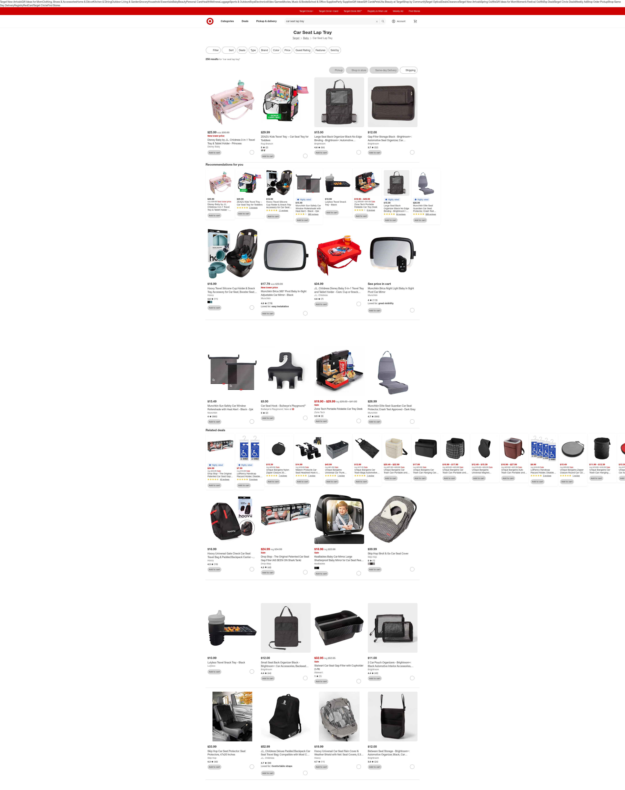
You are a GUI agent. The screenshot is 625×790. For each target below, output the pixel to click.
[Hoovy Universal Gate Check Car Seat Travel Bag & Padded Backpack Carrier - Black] (232, 555)
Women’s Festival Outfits (530, 1)
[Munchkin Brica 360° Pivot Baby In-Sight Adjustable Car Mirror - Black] (286, 293)
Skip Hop (372, 556)
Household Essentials (160, 1)
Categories (228, 21)
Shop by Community (414, 1)
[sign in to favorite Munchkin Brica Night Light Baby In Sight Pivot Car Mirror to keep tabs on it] (412, 310)
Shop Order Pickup (597, 1)
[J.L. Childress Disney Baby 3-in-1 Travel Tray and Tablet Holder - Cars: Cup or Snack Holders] (339, 290)
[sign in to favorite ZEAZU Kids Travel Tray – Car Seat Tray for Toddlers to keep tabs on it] (305, 156)
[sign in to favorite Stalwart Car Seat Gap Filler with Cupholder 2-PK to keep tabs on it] (359, 681)
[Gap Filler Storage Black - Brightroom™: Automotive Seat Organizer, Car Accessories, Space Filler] (393, 138)
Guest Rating (303, 50)
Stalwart (318, 672)
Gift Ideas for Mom (32, 1)
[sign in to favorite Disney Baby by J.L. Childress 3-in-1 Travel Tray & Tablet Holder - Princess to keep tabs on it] (252, 152)
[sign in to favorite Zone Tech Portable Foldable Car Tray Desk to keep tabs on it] (359, 421)
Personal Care (194, 1)
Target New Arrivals (11, 1)
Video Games (274, 1)
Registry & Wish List (377, 11)
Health (206, 1)
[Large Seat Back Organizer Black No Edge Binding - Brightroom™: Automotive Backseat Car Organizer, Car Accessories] (339, 138)
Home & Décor (85, 1)
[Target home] (210, 21)
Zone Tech (319, 412)
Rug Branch (267, 143)
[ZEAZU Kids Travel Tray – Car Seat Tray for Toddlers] (286, 138)
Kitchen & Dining (102, 1)
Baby (175, 1)
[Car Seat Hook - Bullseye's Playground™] (286, 406)
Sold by (335, 50)
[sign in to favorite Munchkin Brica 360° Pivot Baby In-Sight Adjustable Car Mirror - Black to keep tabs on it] (305, 313)
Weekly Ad (581, 1)
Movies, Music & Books (295, 1)
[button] (304, 199)
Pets (377, 1)
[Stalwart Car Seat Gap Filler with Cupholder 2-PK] (339, 667)
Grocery (143, 1)
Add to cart (214, 152)
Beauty (182, 1)
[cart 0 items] (415, 21)
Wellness (215, 1)
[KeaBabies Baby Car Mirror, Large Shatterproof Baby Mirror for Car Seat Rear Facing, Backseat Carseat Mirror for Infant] (339, 558)
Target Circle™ (306, 11)
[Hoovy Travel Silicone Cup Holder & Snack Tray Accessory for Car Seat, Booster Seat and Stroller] (232, 290)
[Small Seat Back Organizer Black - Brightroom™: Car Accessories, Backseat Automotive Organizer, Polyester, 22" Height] (286, 664)
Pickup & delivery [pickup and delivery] (267, 21)
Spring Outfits (488, 1)
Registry (18, 5)
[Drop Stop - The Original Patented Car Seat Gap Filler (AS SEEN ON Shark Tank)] (286, 558)
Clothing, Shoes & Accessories (59, 1)
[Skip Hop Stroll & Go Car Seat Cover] (393, 553)
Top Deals (548, 1)
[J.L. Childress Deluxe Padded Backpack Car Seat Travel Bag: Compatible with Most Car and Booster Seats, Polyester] (286, 753)
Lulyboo (211, 665)
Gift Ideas (357, 1)
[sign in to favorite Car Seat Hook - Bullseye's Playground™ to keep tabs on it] (305, 418)
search (383, 21)
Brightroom (319, 143)
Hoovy (211, 295)
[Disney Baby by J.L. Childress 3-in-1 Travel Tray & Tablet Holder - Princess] (232, 141)
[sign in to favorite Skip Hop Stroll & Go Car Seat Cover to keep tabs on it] (412, 569)
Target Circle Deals (564, 1)
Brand (264, 50)
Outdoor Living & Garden (125, 1)
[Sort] (229, 50)
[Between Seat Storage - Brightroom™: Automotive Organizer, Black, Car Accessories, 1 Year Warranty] (393, 753)
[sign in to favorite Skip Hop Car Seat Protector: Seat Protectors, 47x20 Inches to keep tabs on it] (252, 767)
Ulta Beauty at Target (391, 1)
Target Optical (433, 1)
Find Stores (54, 5)
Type (253, 50)
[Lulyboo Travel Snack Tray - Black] (232, 662)
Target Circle (40, 5)
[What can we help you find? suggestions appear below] (335, 21)
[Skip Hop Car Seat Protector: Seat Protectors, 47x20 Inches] (232, 753)
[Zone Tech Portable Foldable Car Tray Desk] (339, 409)
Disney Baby (214, 146)
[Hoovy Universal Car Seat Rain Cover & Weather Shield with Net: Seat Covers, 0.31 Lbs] (339, 753)
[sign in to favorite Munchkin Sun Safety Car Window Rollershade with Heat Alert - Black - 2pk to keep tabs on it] (252, 421)
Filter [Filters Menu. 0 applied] (213, 50)
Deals (444, 1)
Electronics (261, 1)
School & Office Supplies (322, 1)
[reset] (377, 21)
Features (320, 50)
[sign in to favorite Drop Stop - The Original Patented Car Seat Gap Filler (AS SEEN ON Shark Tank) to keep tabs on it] (305, 572)
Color (276, 50)
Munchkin (266, 298)
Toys (252, 1)
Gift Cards (369, 1)
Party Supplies (344, 1)
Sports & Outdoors (240, 1)
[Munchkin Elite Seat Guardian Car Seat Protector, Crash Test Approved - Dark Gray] (393, 407)
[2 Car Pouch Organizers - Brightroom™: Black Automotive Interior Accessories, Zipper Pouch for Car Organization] (393, 664)
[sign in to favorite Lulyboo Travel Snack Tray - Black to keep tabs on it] (252, 671)
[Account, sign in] (399, 21)
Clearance (453, 1)
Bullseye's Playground (272, 409)
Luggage (225, 1)
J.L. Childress (321, 295)
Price (287, 50)
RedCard (28, 5)
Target (295, 38)
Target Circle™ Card (328, 11)
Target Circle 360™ (353, 11)
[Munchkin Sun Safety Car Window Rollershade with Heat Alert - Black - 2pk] (232, 407)
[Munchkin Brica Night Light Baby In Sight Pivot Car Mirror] (393, 290)
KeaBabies (319, 563)
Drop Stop (266, 563)
